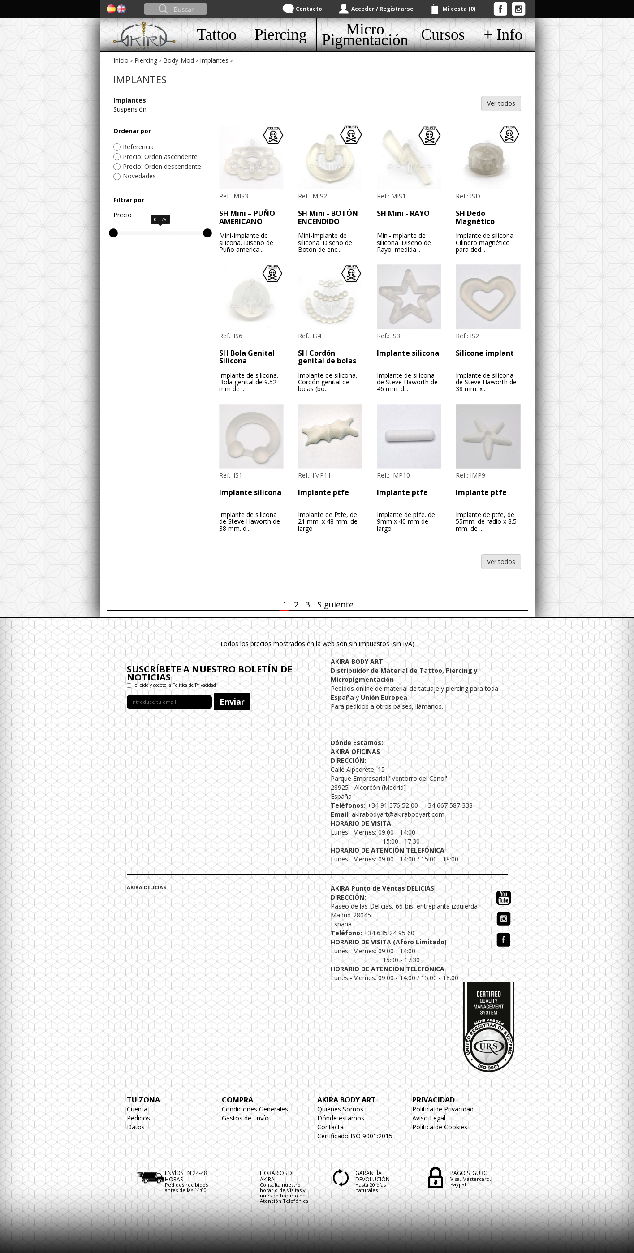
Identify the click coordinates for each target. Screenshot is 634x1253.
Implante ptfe (323, 492)
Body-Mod (178, 60)
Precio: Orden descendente (162, 166)
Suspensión (130, 109)
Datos (136, 1127)
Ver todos (501, 103)
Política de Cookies (439, 1127)
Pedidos (138, 1118)
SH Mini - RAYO (403, 213)
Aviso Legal (428, 1118)
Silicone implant (485, 353)
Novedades (139, 176)
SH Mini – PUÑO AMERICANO (247, 217)
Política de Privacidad (443, 1109)
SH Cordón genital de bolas (327, 357)
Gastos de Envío (245, 1118)
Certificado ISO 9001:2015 (354, 1136)
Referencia (138, 146)
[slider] (113, 232)
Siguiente (335, 604)
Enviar (232, 701)
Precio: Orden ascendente (160, 156)
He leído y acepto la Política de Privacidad (173, 685)
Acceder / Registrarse (382, 9)
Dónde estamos (340, 1118)
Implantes (214, 60)
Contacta (330, 1127)
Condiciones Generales (255, 1109)
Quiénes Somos (340, 1109)
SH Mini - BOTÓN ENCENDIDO (328, 217)
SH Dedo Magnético (475, 217)
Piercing (145, 60)
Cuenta (137, 1109)
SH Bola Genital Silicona (247, 357)
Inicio (121, 60)
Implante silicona (408, 353)
